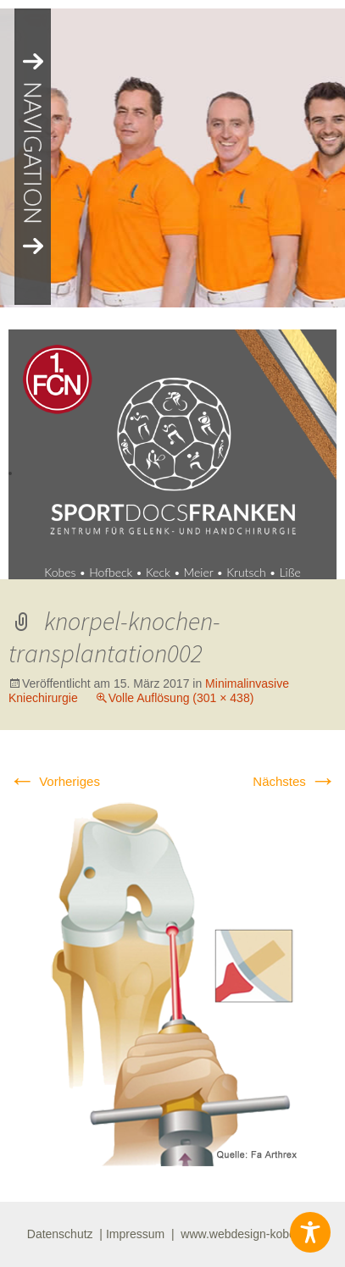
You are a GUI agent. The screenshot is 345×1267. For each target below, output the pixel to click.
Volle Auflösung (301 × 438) (181, 698)
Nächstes (295, 781)
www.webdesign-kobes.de (249, 1234)
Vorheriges (54, 781)
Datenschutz (60, 1234)
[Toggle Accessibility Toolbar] (310, 1232)
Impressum (135, 1234)
